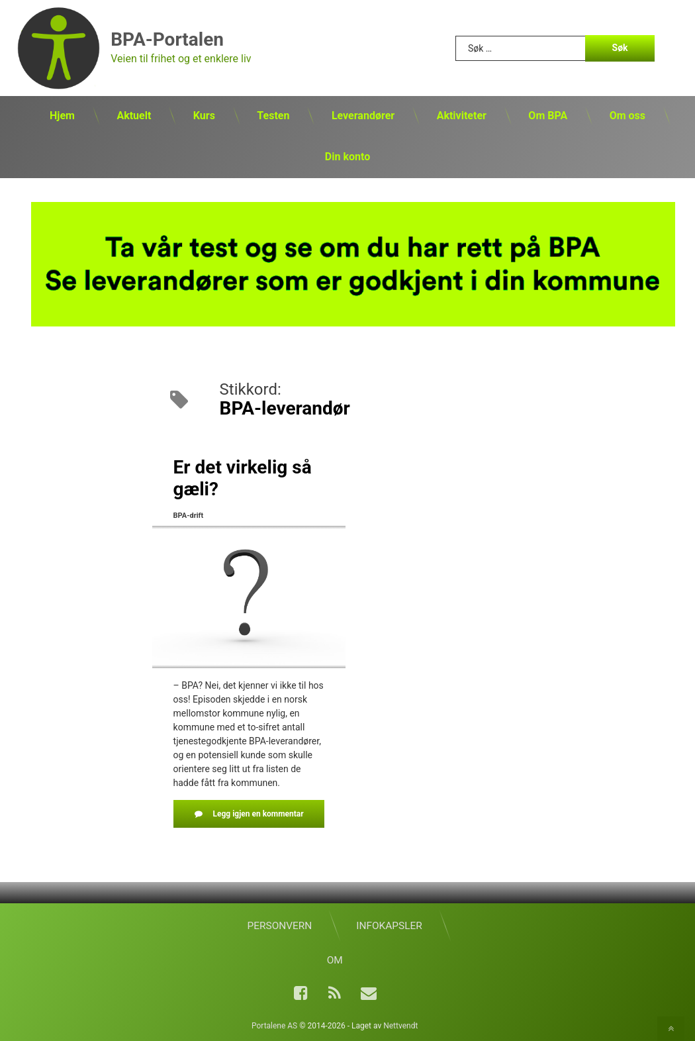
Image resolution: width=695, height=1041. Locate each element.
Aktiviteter (461, 115)
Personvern (280, 926)
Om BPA (547, 115)
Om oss (627, 115)
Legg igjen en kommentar (268, 812)
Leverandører (363, 115)
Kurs (204, 115)
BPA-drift (188, 515)
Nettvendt (400, 1025)
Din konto (347, 156)
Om (335, 960)
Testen (273, 115)
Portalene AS (274, 1025)
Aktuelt (133, 115)
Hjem (62, 115)
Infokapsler (389, 926)
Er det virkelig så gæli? (242, 478)
